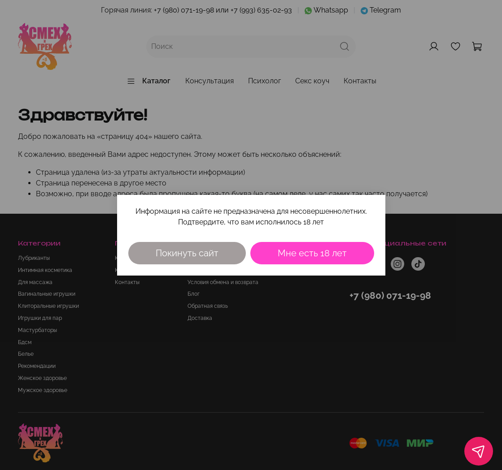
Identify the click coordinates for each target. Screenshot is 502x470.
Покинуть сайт (187, 253)
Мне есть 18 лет (312, 253)
